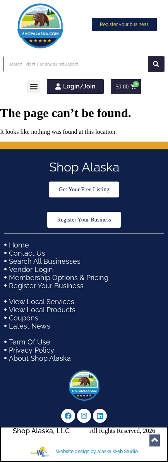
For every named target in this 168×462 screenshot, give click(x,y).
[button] (33, 86)
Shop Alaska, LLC (41, 431)
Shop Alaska (84, 167)
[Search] (156, 64)
